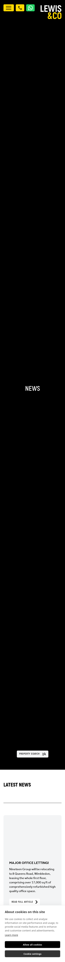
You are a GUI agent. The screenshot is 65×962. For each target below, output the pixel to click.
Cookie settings (32, 953)
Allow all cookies (32, 944)
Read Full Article (24, 902)
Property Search (32, 753)
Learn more (11, 935)
